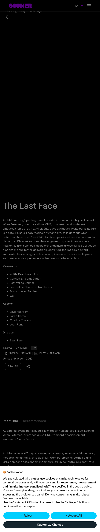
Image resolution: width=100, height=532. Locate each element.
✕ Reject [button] (26, 515)
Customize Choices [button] (50, 524)
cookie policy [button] (83, 486)
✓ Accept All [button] (73, 515)
